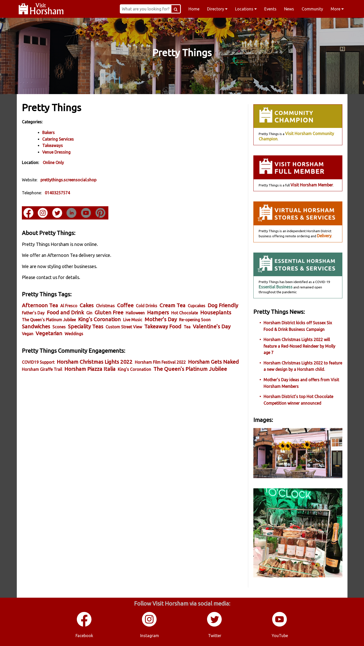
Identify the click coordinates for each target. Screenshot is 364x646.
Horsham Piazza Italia (89, 369)
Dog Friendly (223, 305)
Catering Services (58, 139)
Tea (187, 327)
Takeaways (52, 145)
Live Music (132, 319)
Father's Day (33, 313)
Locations (246, 9)
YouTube (280, 635)
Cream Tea (172, 305)
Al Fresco (68, 305)
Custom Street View (124, 327)
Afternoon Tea (40, 305)
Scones (59, 327)
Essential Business (276, 287)
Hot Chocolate (184, 313)
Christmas (105, 305)
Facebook (84, 635)
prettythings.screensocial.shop (68, 180)
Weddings (74, 333)
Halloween (135, 313)
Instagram (149, 635)
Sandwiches (36, 326)
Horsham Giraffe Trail (42, 369)
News (289, 9)
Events (270, 9)
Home (193, 9)
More (337, 9)
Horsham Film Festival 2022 (160, 362)
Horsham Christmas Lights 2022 (95, 362)
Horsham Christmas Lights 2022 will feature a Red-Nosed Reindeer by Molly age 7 (299, 346)
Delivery (324, 235)
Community (312, 9)
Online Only (53, 162)
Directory (217, 9)
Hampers (158, 312)
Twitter (214, 635)
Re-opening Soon (195, 319)
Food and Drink (65, 312)
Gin (89, 313)
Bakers (48, 132)
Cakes (87, 305)
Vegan (27, 333)
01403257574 (57, 192)
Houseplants (215, 312)
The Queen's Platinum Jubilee (49, 319)
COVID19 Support (38, 362)
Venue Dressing (56, 152)
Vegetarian (49, 333)
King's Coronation (99, 319)
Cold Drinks (146, 305)
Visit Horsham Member (311, 185)
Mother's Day (160, 319)
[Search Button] (176, 8)
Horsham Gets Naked (213, 362)
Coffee (125, 305)
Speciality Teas (85, 326)
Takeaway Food (162, 326)
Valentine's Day (211, 326)
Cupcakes (196, 305)
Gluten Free (109, 312)
